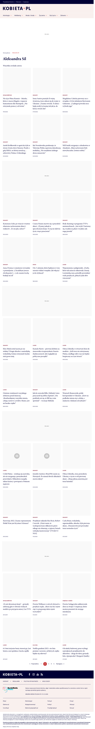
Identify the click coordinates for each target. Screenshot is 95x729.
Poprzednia (35, 664)
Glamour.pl (6, 704)
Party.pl (50, 701)
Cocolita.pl (6, 708)
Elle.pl (4, 701)
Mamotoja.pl (28, 701)
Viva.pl (71, 701)
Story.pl (72, 708)
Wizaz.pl (72, 704)
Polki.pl (49, 704)
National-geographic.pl (31, 708)
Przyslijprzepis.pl (52, 708)
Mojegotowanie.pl (30, 704)
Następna (59, 664)
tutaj (18, 726)
